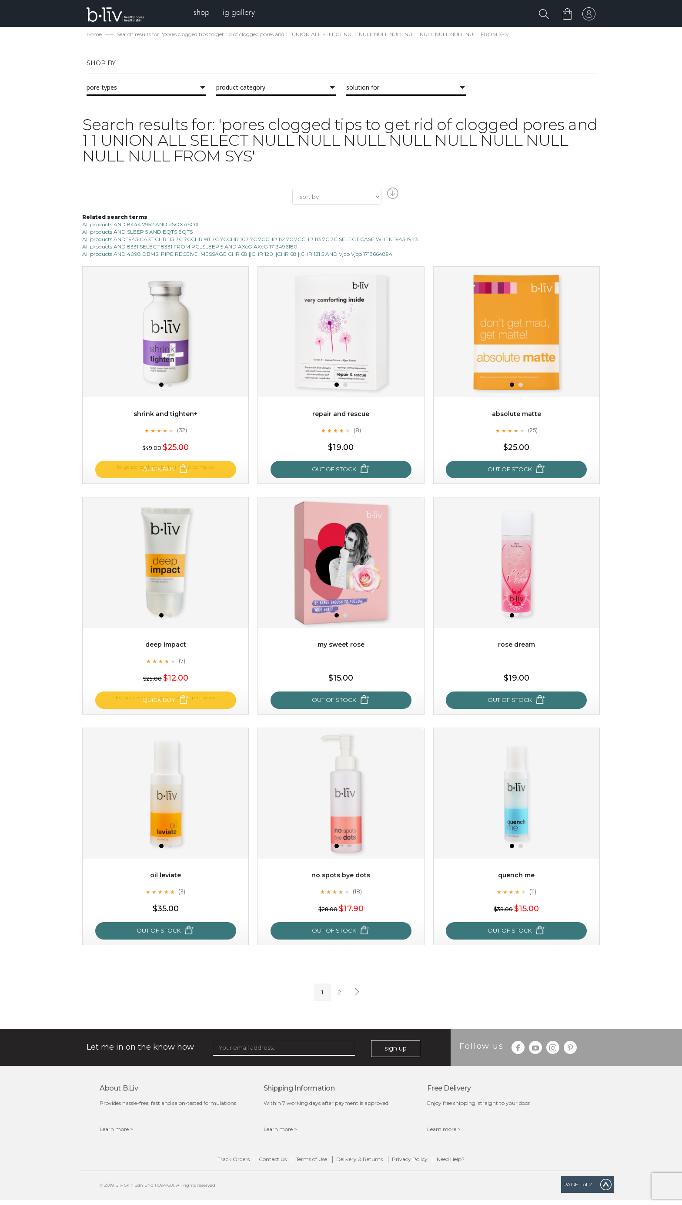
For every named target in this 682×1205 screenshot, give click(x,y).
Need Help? (496, 1162)
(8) (357, 431)
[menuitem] (209, 13)
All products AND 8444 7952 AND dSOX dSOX (140, 225)
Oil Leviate (165, 876)
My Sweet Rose (341, 645)
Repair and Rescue (341, 415)
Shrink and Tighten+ (165, 415)
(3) (182, 892)
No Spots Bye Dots (340, 876)
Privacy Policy (437, 1162)
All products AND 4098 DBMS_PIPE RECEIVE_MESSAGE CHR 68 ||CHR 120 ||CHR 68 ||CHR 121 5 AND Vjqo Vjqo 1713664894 (237, 255)
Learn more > (116, 1130)
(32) (181, 431)
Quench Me (516, 876)
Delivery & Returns (368, 1162)
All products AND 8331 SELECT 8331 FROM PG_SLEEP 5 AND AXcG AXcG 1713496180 (190, 247)
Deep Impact (166, 645)
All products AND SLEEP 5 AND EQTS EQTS (137, 232)
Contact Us (245, 1162)
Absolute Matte (516, 415)
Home (94, 35)
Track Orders (188, 1162)
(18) (357, 892)
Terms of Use (302, 1162)
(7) (182, 662)
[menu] (232, 13)
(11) (532, 892)
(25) (532, 431)
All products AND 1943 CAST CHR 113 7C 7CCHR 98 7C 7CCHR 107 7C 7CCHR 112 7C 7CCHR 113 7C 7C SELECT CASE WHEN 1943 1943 (250, 240)
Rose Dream (516, 645)
